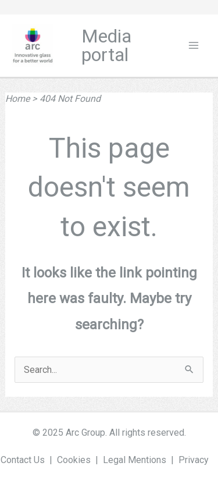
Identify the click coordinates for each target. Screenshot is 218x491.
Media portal (106, 45)
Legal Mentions (134, 459)
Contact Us (23, 459)
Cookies (74, 459)
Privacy (193, 459)
